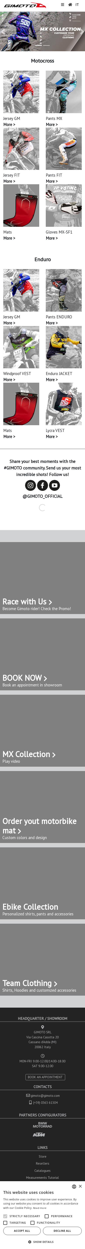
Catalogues (42, 1171)
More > (9, 124)
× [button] (80, 1186)
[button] (3, 31)
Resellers (42, 1163)
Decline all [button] (62, 1231)
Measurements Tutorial (42, 1178)
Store (42, 1156)
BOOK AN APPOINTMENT (45, 1077)
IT (77, 4)
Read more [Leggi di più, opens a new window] (40, 1208)
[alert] (42, 1215)
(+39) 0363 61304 (45, 1103)
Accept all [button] (22, 1231)
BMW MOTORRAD (42, 1125)
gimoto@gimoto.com (45, 1096)
